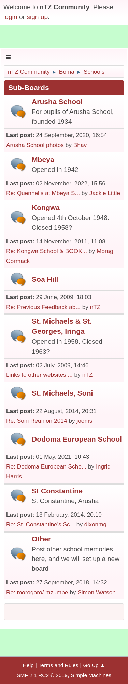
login (10, 16)
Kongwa (46, 207)
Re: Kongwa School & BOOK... (46, 251)
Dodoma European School (77, 439)
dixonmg (95, 524)
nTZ (95, 306)
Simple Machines (91, 675)
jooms (84, 420)
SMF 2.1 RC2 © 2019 (42, 675)
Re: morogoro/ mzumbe (37, 592)
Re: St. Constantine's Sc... (40, 524)
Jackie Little (104, 193)
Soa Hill (45, 279)
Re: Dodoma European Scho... (46, 466)
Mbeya (43, 159)
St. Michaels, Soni (62, 393)
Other (41, 539)
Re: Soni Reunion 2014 (36, 420)
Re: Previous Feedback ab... (43, 306)
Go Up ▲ (94, 665)
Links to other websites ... (39, 374)
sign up (37, 16)
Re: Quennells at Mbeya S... (43, 193)
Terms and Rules (59, 665)
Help (28, 665)
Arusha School (57, 101)
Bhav (80, 145)
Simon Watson (96, 592)
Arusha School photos (35, 145)
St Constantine (57, 491)
